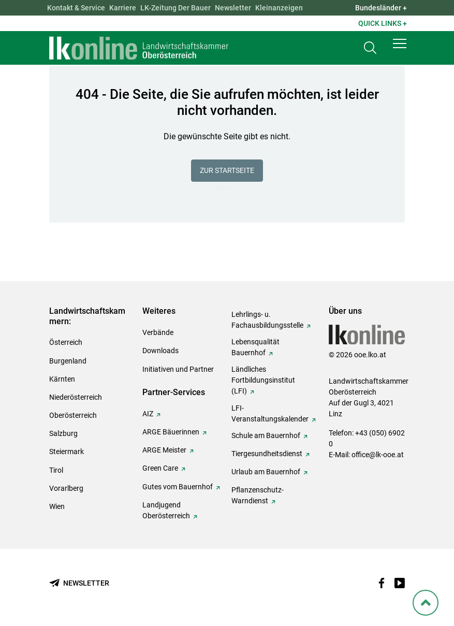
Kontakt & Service (76, 8)
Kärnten (62, 379)
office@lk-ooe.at (378, 454)
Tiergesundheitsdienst (266, 453)
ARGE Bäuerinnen (170, 432)
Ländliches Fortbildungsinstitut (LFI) (263, 380)
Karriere (122, 8)
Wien (57, 506)
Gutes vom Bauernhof (177, 487)
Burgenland (67, 361)
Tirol (56, 470)
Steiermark (66, 451)
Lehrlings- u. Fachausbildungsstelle (267, 319)
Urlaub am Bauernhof (265, 472)
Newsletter (233, 8)
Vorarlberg (66, 488)
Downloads (160, 350)
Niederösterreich (75, 397)
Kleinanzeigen (279, 8)
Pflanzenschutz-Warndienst (257, 495)
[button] (399, 47)
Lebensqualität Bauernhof (255, 347)
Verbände (157, 332)
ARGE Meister (164, 450)
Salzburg (63, 433)
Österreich (65, 342)
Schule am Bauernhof (265, 435)
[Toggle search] (370, 49)
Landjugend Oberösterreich (166, 510)
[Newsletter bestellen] (79, 583)
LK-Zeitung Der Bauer (175, 8)
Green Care (160, 468)
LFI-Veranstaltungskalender (270, 413)
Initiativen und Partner (178, 369)
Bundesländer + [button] (381, 8)
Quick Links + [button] (382, 23)
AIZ (147, 414)
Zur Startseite (227, 170)
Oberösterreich (73, 415)
